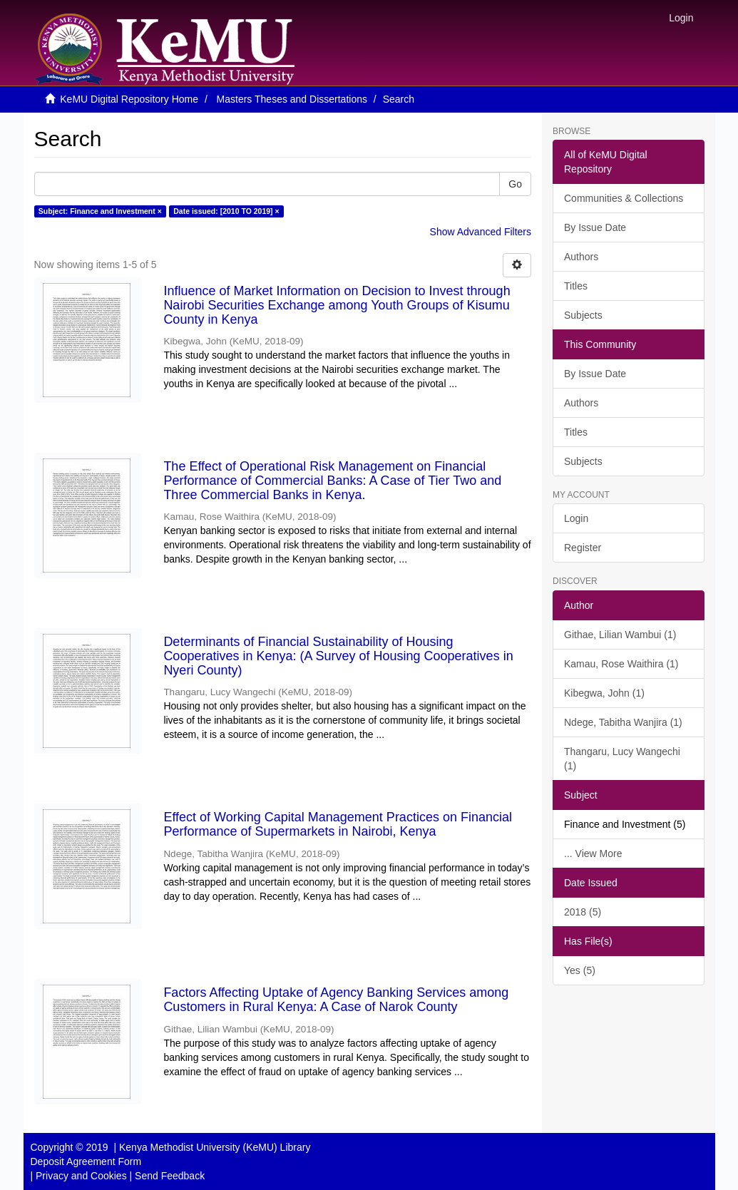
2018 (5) (582, 912)
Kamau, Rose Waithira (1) (621, 664)
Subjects (583, 315)
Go (515, 184)
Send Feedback (170, 1175)
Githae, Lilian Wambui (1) (620, 634)
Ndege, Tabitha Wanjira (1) (623, 722)
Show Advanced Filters (480, 231)
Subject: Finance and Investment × (100, 211)
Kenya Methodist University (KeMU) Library (214, 1147)
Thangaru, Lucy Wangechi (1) (622, 758)
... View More (593, 853)
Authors (581, 256)
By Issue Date (595, 227)
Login (576, 518)
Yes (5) (579, 970)
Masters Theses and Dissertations (292, 99)
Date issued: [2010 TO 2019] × (226, 211)
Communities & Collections (623, 198)
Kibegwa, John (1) (604, 693)
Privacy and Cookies (81, 1175)
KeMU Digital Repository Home (129, 99)
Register (582, 547)
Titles (576, 286)
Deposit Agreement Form (86, 1161)
